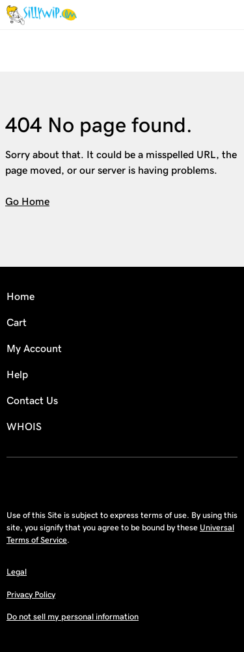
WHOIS (24, 426)
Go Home (27, 201)
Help (17, 374)
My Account (34, 348)
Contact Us (32, 400)
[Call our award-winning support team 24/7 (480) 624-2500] (212, 14)
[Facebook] (122, 479)
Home (20, 296)
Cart (17, 322)
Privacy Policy (31, 594)
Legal (17, 572)
